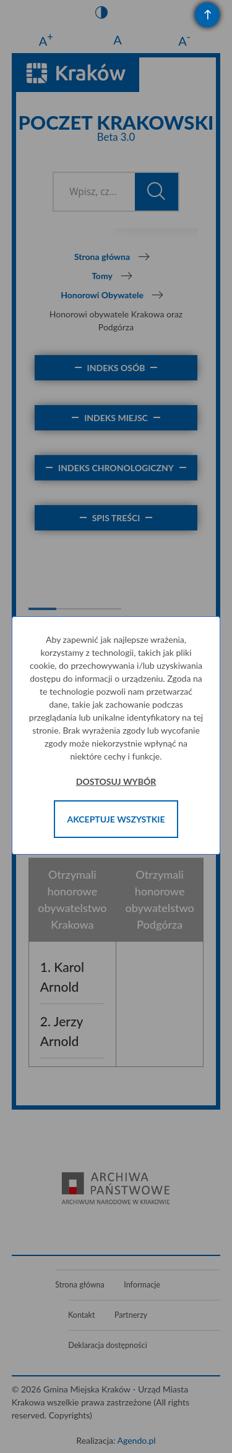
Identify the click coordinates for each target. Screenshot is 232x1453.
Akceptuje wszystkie (116, 819)
